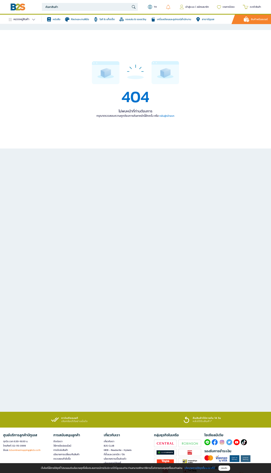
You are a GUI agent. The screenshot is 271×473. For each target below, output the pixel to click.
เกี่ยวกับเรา (109, 441)
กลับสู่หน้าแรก (166, 116)
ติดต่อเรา (57, 441)
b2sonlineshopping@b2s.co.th (25, 450)
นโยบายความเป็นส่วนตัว (115, 459)
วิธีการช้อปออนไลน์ (62, 446)
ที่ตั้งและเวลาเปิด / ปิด (114, 454)
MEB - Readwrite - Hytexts (118, 450)
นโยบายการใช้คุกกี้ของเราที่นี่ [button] (199, 468)
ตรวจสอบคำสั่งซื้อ (62, 459)
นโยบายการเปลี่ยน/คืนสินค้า (66, 454)
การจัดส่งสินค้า (60, 450)
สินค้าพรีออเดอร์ (259, 19)
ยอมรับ (224, 468)
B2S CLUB (109, 446)
